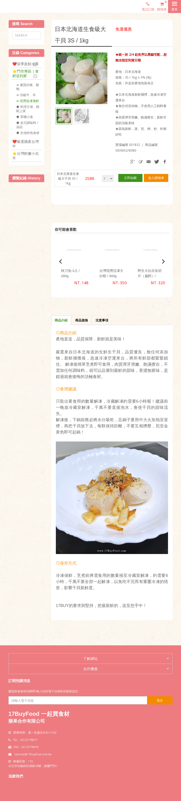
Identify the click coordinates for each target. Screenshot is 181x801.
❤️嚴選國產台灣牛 (25, 144)
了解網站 (90, 658)
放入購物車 (156, 178)
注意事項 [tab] (102, 320)
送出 (160, 700)
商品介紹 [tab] (61, 320)
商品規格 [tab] (81, 320)
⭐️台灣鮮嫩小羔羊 (25, 155)
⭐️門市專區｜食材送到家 (25, 73)
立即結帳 (130, 178)
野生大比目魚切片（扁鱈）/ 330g (150, 276)
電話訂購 (148, 6)
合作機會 (90, 668)
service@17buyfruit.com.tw (33, 754)
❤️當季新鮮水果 (25, 63)
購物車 (162, 5)
